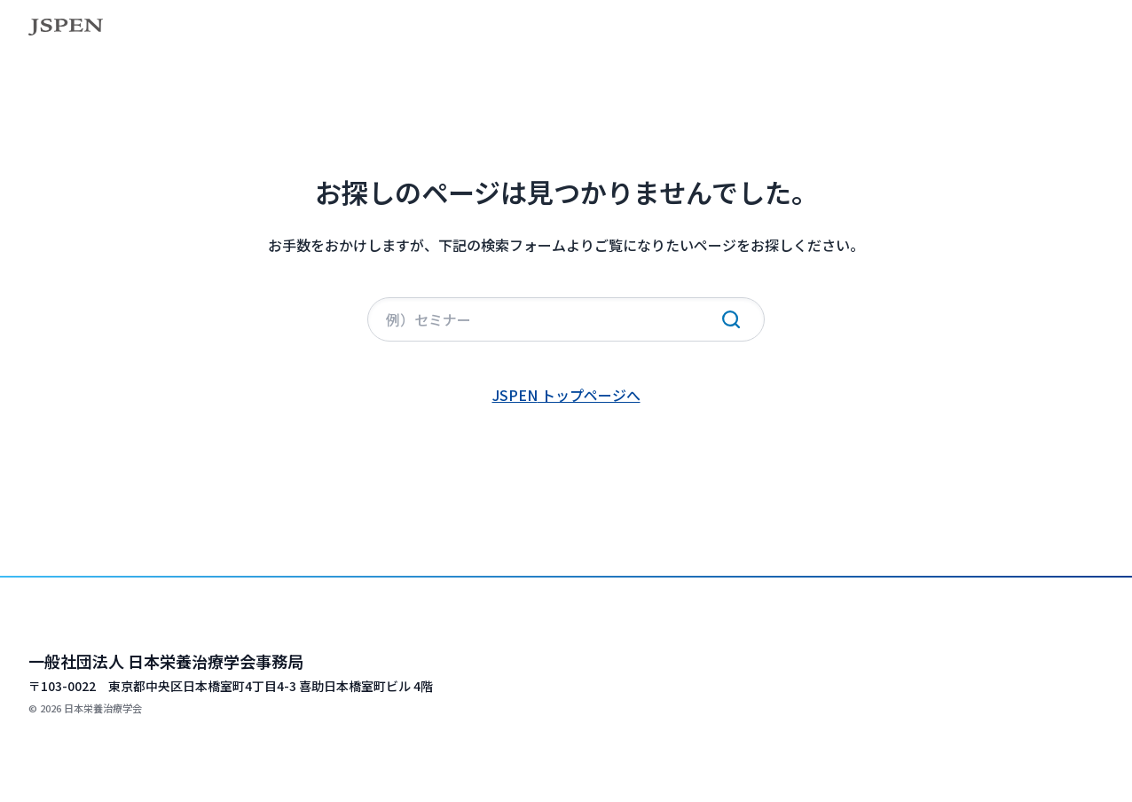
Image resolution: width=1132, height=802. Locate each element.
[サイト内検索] (566, 319)
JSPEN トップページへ (566, 394)
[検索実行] (731, 319)
